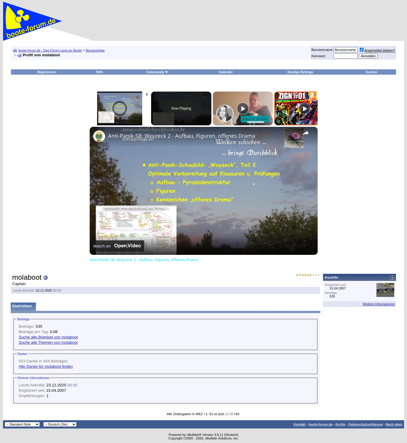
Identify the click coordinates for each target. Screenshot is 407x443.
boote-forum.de (320, 424)
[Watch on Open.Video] (117, 246)
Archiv (340, 424)
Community (157, 72)
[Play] (243, 108)
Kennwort (318, 56)
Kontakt (300, 424)
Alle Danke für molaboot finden (46, 366)
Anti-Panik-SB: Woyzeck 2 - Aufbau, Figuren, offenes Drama (181, 135)
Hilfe (99, 72)
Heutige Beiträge (300, 72)
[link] (99, 136)
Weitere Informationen (379, 304)
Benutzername (322, 50)
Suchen (372, 72)
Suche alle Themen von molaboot (48, 342)
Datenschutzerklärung (365, 424)
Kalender (226, 72)
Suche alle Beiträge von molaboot (48, 337)
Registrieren (46, 72)
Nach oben (394, 424)
